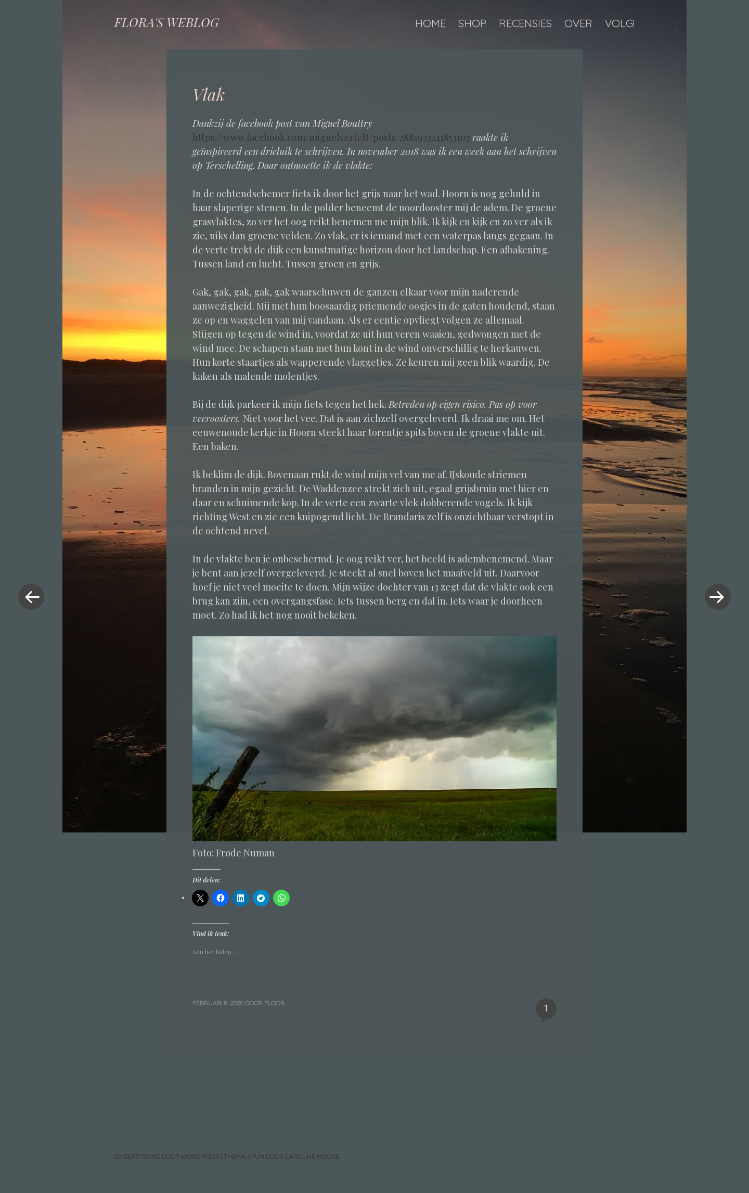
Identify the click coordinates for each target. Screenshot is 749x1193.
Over (578, 23)
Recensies (525, 23)
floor (274, 1003)
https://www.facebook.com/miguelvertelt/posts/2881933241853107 (331, 137)
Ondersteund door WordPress (166, 1156)
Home (430, 23)
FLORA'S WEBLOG (166, 22)
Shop (472, 23)
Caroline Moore (312, 1156)
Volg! (620, 23)
